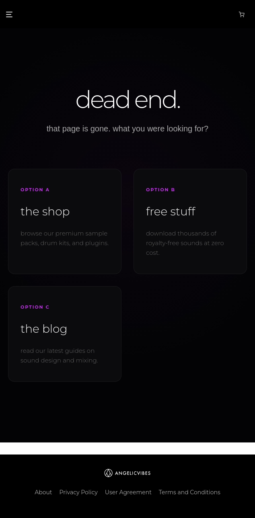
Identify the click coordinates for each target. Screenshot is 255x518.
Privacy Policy (79, 492)
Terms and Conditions (189, 492)
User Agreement (128, 492)
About (43, 492)
